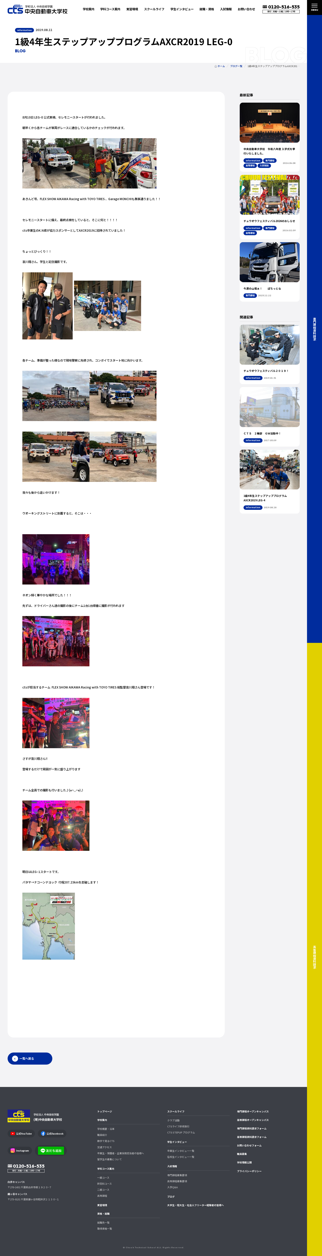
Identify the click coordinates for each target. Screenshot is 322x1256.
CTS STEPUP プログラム (181, 1132)
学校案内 (102, 1120)
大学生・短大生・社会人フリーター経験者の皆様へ (195, 1205)
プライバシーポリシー (249, 1171)
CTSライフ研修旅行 (178, 1126)
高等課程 (102, 1195)
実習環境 (132, 9)
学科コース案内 (105, 1168)
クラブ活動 (173, 1120)
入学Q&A (172, 1187)
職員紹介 (102, 1135)
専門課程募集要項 (177, 1175)
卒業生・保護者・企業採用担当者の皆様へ (120, 1153)
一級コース (103, 1177)
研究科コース (104, 1183)
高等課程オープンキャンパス (253, 1120)
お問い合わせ (246, 9)
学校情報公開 (244, 1162)
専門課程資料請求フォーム (252, 1128)
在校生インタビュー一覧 (180, 1157)
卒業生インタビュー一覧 (180, 1150)
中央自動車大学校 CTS (38, 9)
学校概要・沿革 (105, 1129)
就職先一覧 (103, 1222)
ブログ (171, 1196)
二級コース (103, 1189)
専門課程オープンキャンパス (253, 1111)
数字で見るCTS (105, 1141)
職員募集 (242, 1154)
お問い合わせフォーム (249, 1145)
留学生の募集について (109, 1159)
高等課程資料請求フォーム (252, 1137)
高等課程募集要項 (177, 1181)
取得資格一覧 (104, 1228)
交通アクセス (104, 1147)
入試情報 (172, 1166)
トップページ (104, 1111)
